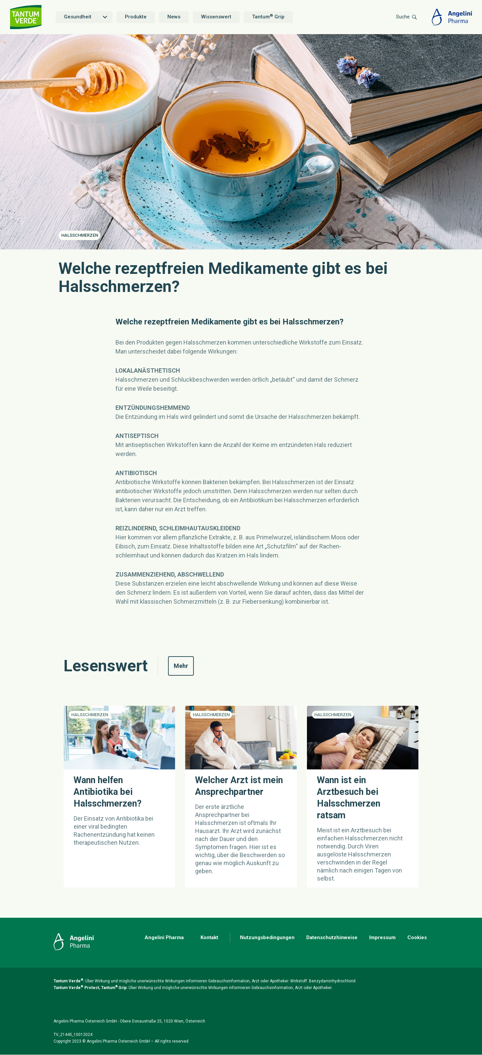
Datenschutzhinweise (331, 937)
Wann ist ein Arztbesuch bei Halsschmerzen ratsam (348, 798)
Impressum (382, 937)
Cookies (417, 937)
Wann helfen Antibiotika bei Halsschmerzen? (108, 792)
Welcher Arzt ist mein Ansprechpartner (239, 786)
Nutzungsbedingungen (267, 937)
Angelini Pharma (164, 937)
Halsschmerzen (79, 235)
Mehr (184, 665)
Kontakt (209, 937)
